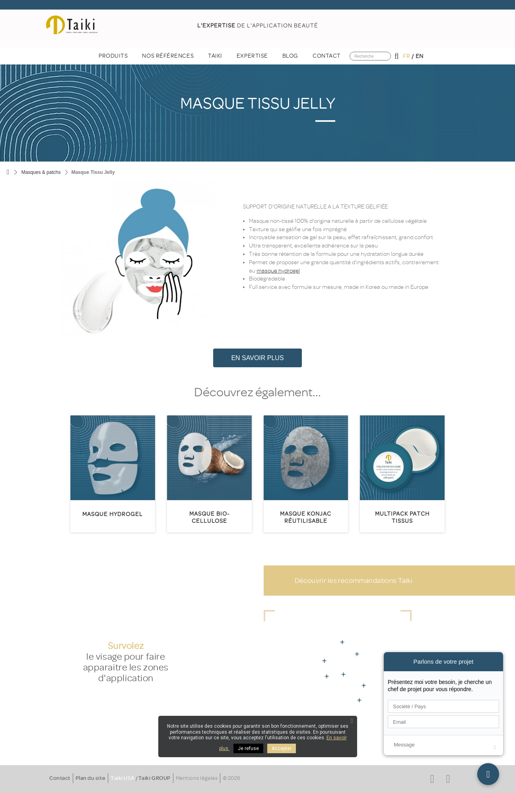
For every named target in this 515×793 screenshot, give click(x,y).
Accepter (282, 748)
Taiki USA (123, 778)
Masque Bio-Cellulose (209, 517)
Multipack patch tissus (402, 517)
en (420, 56)
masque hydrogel (278, 270)
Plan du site (90, 778)
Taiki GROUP (154, 778)
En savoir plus (257, 358)
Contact (59, 778)
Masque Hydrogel (112, 514)
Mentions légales (197, 778)
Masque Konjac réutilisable (305, 517)
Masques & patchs (41, 172)
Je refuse (248, 748)
